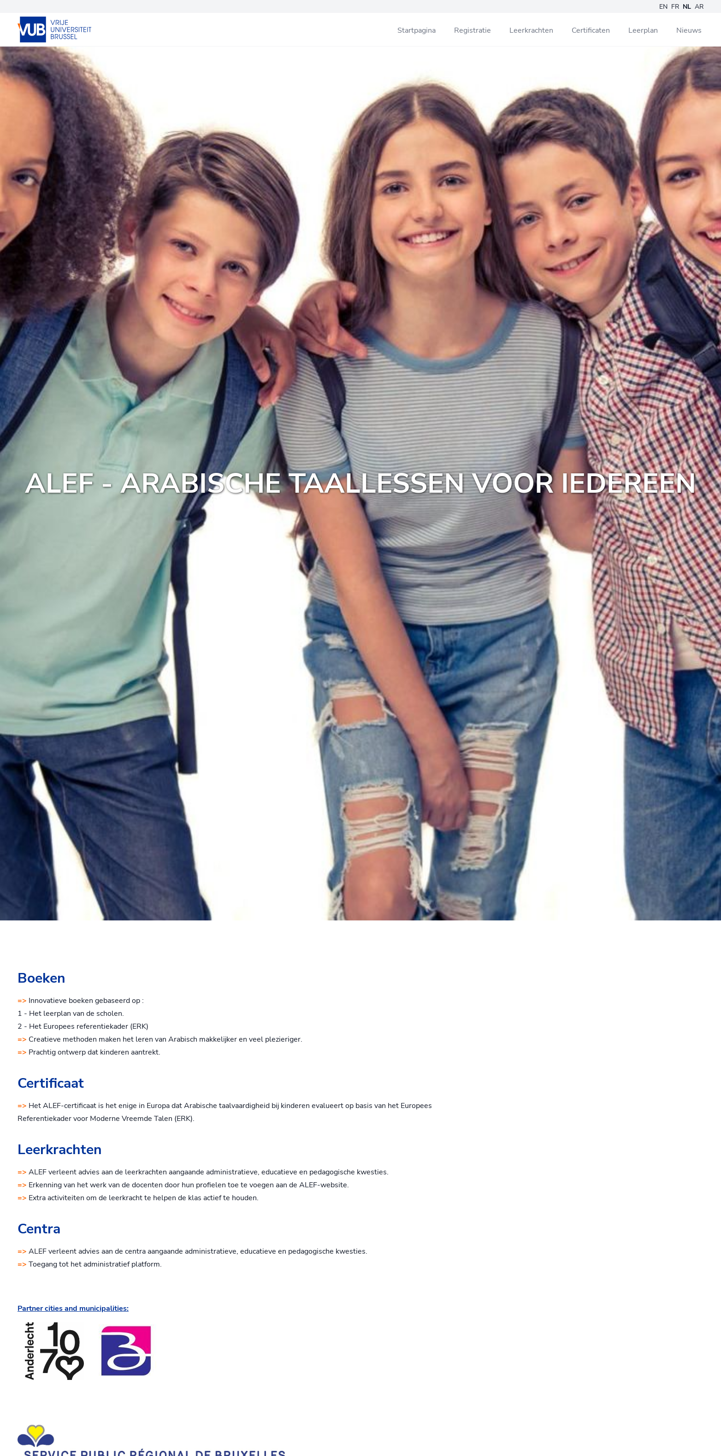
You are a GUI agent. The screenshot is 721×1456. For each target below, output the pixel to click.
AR (699, 6)
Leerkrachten (531, 30)
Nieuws (689, 30)
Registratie (472, 30)
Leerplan (643, 30)
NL (687, 6)
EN (663, 6)
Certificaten (591, 30)
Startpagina (416, 30)
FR (675, 6)
